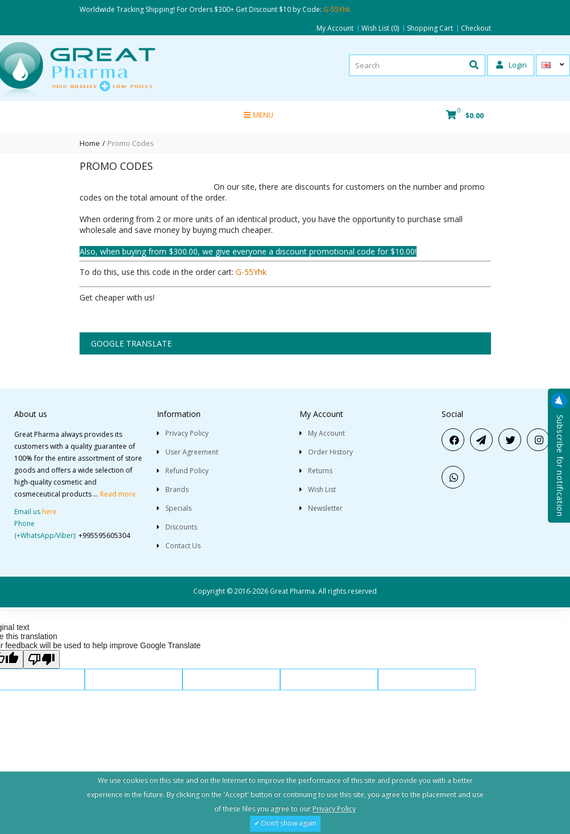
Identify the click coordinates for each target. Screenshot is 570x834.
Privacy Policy (187, 433)
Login (511, 65)
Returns (320, 471)
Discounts (181, 527)
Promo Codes (130, 143)
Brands (177, 489)
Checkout (476, 28)
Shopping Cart (430, 28)
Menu (258, 115)
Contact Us (183, 546)
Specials (178, 508)
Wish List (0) (380, 28)
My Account (335, 28)
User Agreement (191, 452)
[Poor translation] (41, 659)
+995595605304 (104, 535)
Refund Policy (187, 471)
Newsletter (325, 508)
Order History (330, 452)
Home (90, 143)
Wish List (322, 489)
